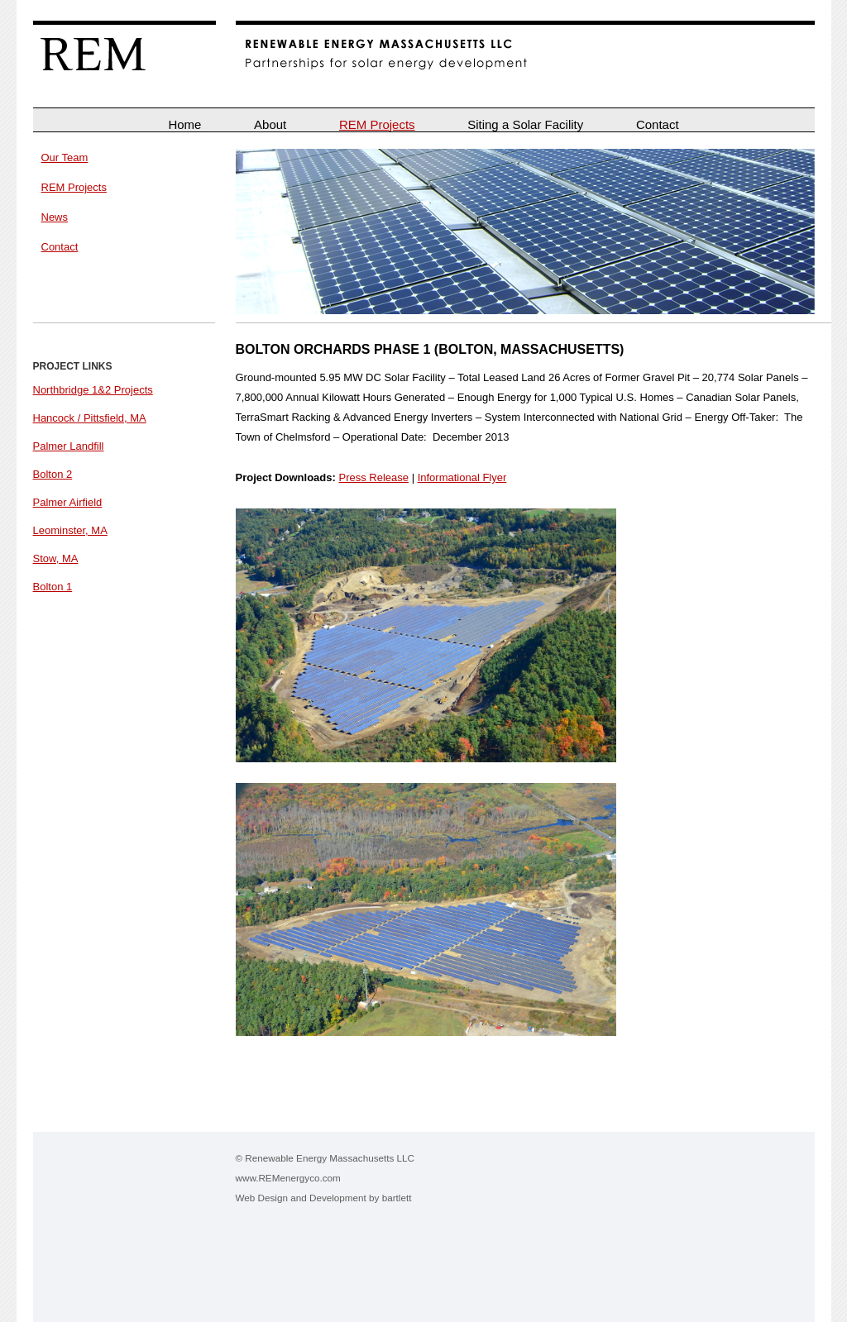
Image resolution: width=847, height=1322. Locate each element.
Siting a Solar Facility (525, 124)
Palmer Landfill (68, 446)
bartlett (397, 1197)
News (55, 217)
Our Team (65, 157)
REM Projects (377, 124)
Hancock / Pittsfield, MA (89, 418)
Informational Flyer (462, 477)
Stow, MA (56, 558)
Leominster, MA (70, 530)
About (270, 124)
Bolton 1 (53, 586)
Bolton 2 (53, 474)
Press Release (373, 477)
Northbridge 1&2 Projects (93, 390)
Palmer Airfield (68, 502)
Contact (657, 124)
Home (184, 124)
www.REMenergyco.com (288, 1177)
